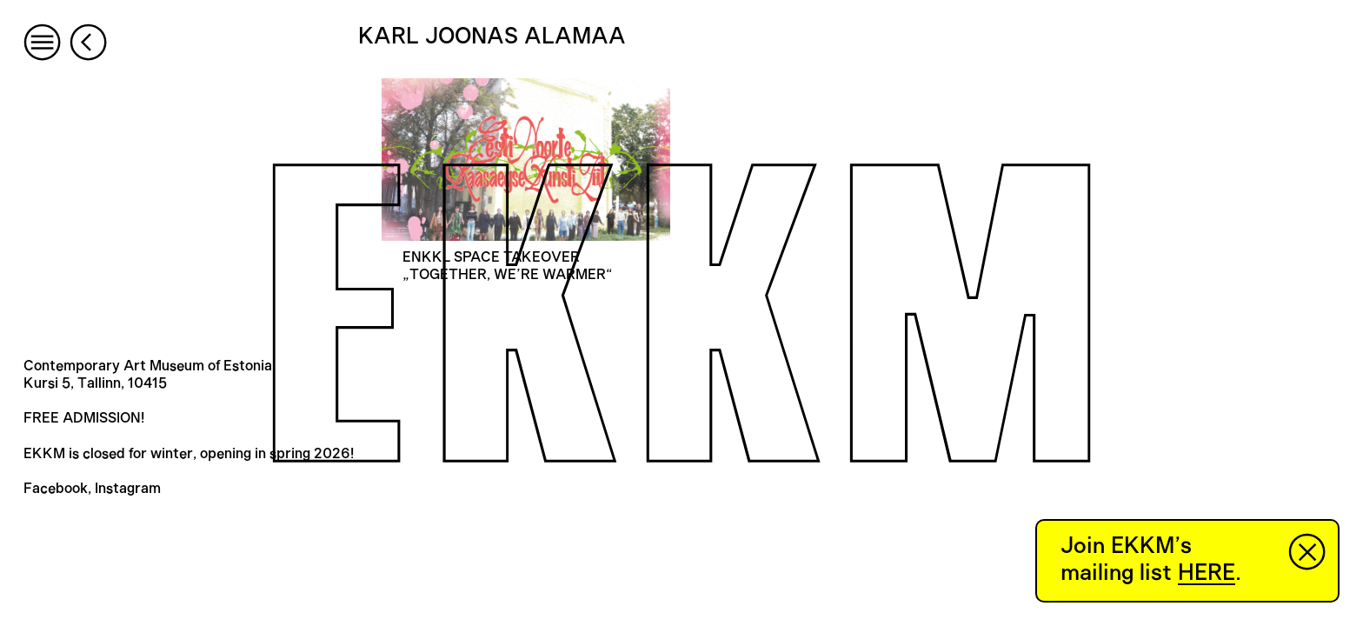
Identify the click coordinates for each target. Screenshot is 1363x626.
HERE (1206, 573)
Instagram (128, 489)
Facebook (55, 489)
